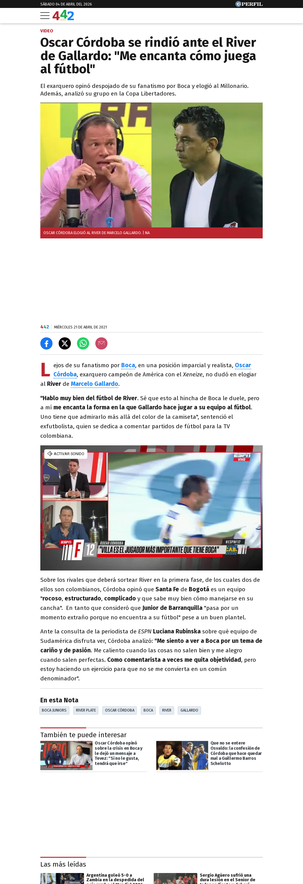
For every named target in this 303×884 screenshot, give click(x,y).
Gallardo (189, 710)
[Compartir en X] (65, 343)
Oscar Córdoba (119, 710)
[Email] (101, 343)
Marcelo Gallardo (94, 383)
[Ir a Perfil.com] (249, 5)
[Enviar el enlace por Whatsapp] (83, 343)
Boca (148, 710)
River (166, 710)
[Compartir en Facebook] (46, 343)
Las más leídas (63, 864)
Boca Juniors (54, 710)
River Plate (86, 710)
